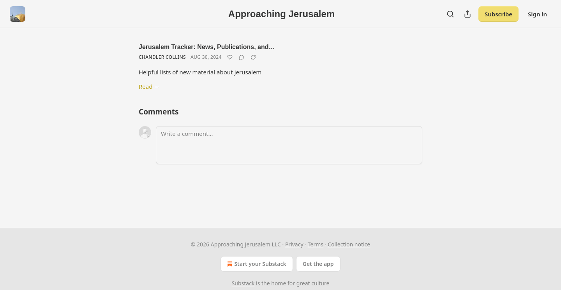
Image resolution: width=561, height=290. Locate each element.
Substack (243, 283)
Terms (315, 244)
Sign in (537, 14)
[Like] (230, 57)
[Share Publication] (467, 14)
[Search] (450, 14)
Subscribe (498, 14)
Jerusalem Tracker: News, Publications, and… (207, 47)
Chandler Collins (162, 57)
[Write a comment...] (289, 145)
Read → (149, 86)
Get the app (318, 263)
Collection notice (349, 244)
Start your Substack (256, 264)
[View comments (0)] (241, 57)
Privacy (294, 244)
